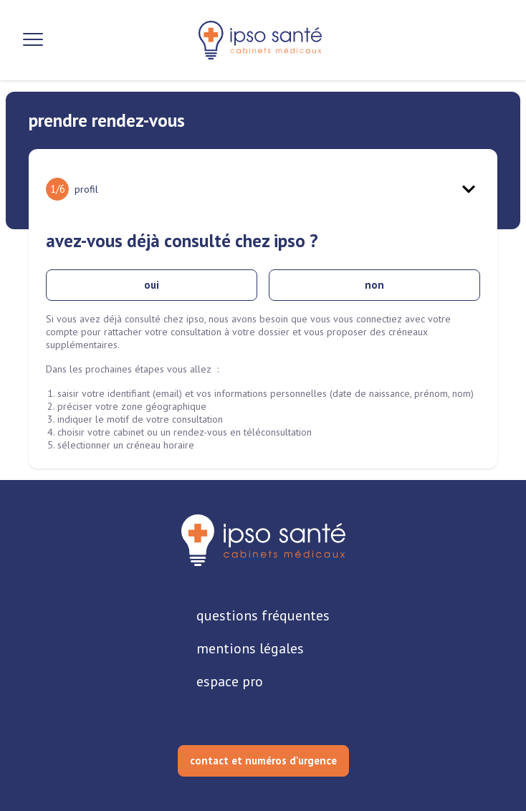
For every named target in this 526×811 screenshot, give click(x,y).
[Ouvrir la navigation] (33, 40)
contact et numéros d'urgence (263, 760)
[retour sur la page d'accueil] (260, 40)
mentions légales (250, 648)
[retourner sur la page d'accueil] (263, 540)
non (374, 285)
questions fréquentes (263, 615)
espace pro (229, 681)
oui (151, 285)
